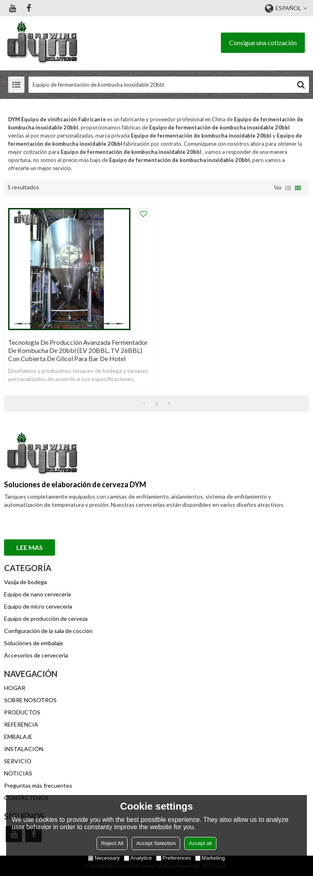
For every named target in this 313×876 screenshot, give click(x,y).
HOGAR (14, 687)
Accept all (200, 843)
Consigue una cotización (263, 42)
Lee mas (29, 547)
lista (288, 188)
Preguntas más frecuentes (38, 785)
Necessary (103, 858)
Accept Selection (156, 843)
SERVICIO (17, 761)
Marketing (210, 858)
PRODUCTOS (22, 712)
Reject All (112, 843)
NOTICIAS (18, 773)
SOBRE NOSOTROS (30, 699)
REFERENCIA (21, 724)
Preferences (173, 858)
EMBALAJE (18, 736)
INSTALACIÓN (23, 748)
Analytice (138, 858)
